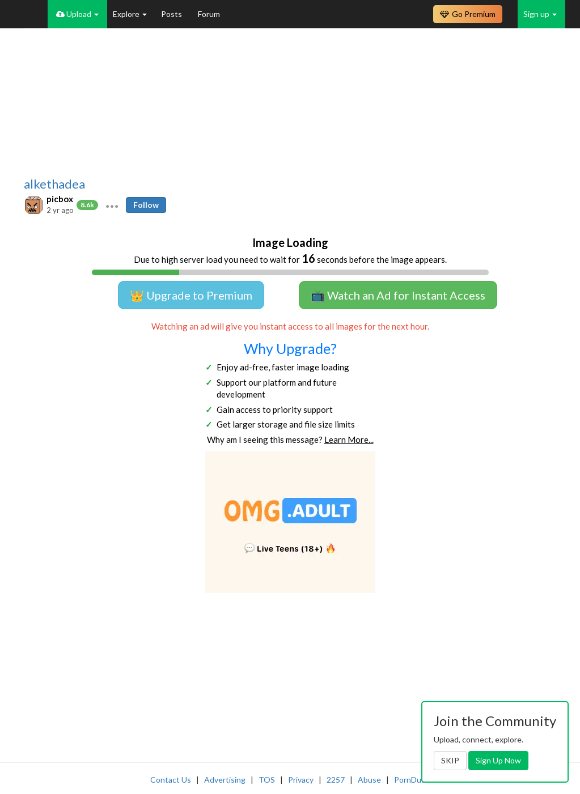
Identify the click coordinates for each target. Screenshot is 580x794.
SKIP (450, 760)
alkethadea (54, 184)
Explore (130, 14)
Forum (209, 14)
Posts (172, 14)
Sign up (540, 14)
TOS (267, 779)
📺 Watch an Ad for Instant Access (398, 295)
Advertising (224, 779)
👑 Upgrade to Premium (191, 295)
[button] (112, 205)
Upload (77, 14)
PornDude (412, 779)
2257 (336, 779)
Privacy (301, 779)
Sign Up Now (498, 760)
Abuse (369, 779)
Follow (146, 205)
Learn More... (349, 439)
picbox (59, 199)
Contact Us (170, 779)
